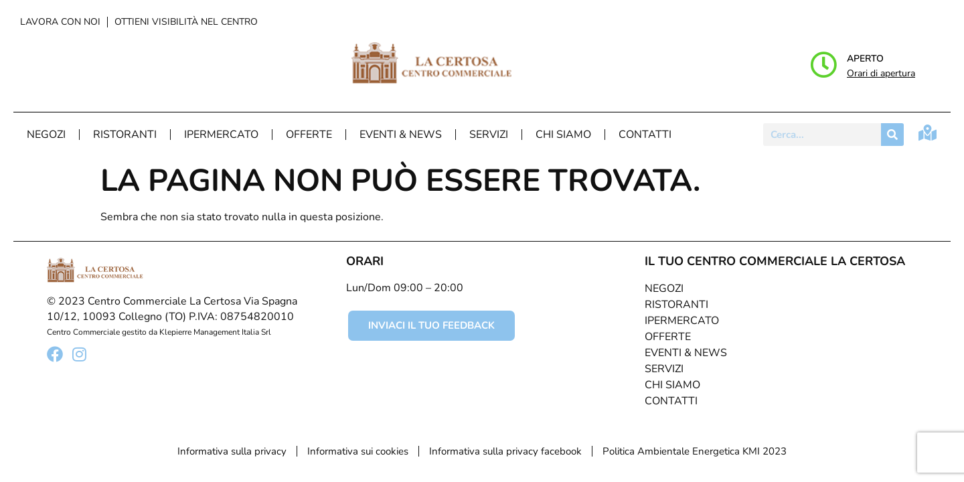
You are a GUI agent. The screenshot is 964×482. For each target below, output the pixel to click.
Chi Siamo (563, 134)
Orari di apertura (881, 73)
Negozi (46, 134)
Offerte (309, 134)
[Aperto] (823, 65)
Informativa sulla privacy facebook (505, 451)
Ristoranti (125, 134)
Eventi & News (400, 134)
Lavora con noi (60, 21)
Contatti (645, 134)
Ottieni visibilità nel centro (186, 21)
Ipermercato (221, 134)
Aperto (865, 58)
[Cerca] (892, 134)
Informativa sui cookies (357, 451)
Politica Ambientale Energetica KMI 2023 (694, 451)
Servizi (488, 134)
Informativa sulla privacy (232, 451)
